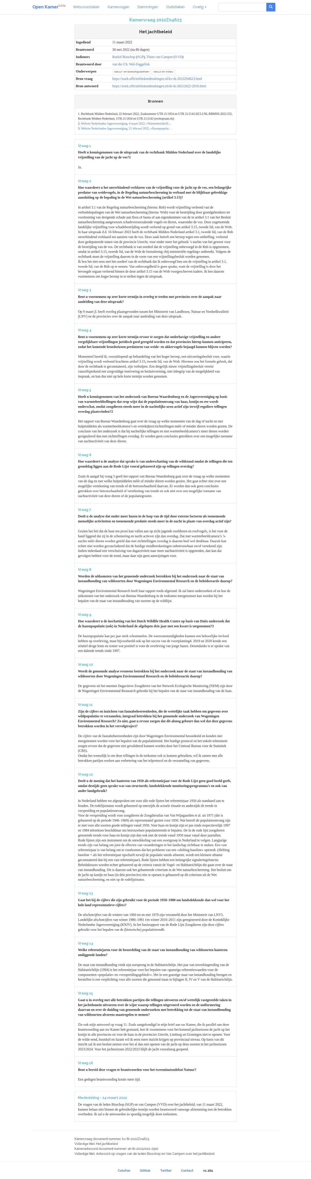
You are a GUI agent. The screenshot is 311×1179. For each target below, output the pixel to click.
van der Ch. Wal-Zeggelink (131, 64)
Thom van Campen (159, 57)
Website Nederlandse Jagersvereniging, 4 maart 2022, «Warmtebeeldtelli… (126, 123)
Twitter (166, 1170)
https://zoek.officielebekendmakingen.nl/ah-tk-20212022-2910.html (159, 86)
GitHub (145, 1170)
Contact (187, 1170)
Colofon (124, 1170)
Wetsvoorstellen (86, 7)
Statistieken (175, 7)
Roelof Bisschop (123, 57)
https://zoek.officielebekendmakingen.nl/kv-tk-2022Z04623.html (157, 79)
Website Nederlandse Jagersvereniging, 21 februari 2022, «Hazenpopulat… (126, 128)
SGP (140, 57)
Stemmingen (147, 7)
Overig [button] (199, 7)
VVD (178, 57)
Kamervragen (118, 7)
